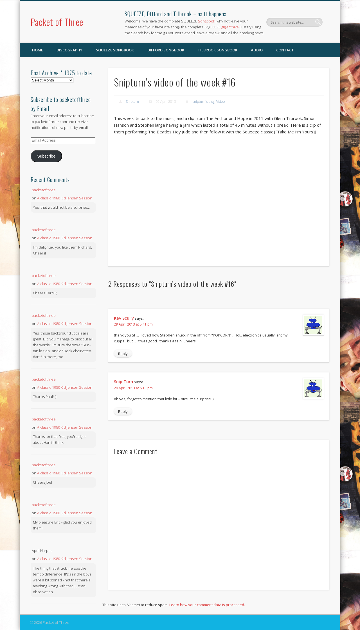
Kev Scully (124, 318)
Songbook (206, 21)
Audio (257, 50)
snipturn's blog (204, 101)
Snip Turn (123, 381)
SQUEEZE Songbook (115, 50)
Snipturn (132, 101)
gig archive (230, 26)
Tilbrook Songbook (217, 50)
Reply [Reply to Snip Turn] (123, 411)
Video (220, 101)
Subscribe (46, 156)
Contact (285, 50)
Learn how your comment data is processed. (207, 604)
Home (37, 50)
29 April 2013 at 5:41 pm (133, 324)
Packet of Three (57, 21)
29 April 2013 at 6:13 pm (133, 388)
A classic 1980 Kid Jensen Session (64, 198)
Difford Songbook (165, 50)
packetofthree (44, 189)
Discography (69, 50)
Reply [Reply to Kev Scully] (123, 353)
